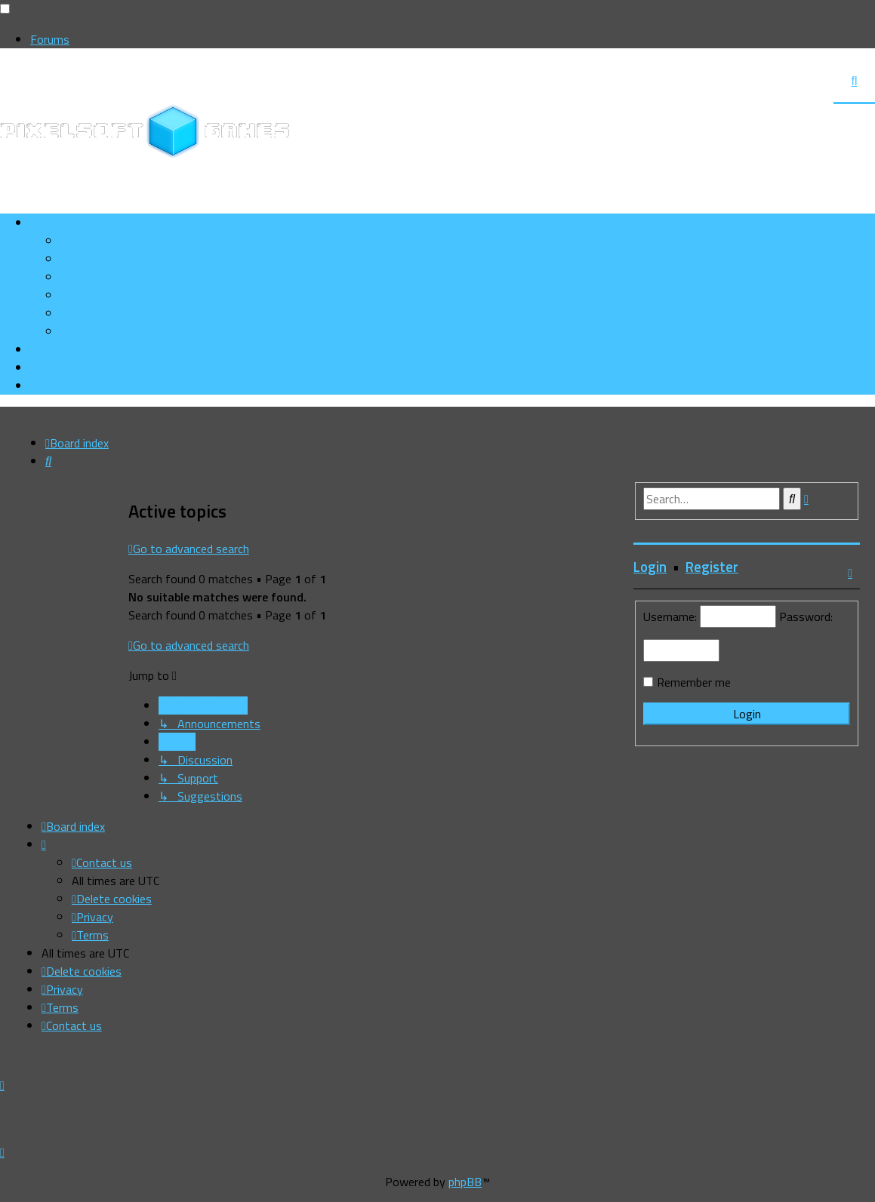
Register (712, 566)
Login (650, 566)
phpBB (465, 1182)
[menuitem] (111, 259)
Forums (49, 39)
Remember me (694, 682)
